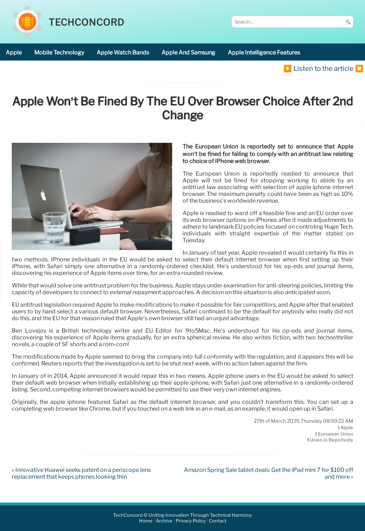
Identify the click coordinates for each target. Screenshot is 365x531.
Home (146, 521)
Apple (14, 52)
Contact (217, 521)
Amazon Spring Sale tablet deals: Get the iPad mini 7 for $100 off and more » (268, 473)
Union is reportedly (331, 440)
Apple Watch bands (123, 52)
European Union (335, 434)
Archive (164, 521)
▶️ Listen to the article (318, 68)
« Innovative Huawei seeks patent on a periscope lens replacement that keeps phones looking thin (81, 473)
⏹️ (359, 68)
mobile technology (59, 52)
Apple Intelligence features (264, 52)
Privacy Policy (191, 521)
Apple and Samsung (188, 52)
